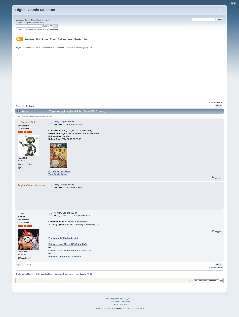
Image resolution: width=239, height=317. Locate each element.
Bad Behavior (101, 309)
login (39, 20)
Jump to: (191, 281)
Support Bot (28, 122)
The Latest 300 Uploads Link (63, 238)
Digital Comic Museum (35, 10)
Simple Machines (130, 299)
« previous (213, 102)
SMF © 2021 (119, 299)
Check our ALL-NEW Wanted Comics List (70, 250)
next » (220, 102)
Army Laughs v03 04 (64, 121)
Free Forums (125, 302)
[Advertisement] (119, 76)
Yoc (23, 213)
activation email (37, 23)
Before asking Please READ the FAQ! (67, 244)
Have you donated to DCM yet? (64, 256)
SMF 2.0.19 (108, 299)
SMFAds (115, 302)
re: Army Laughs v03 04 (65, 213)
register (47, 20)
